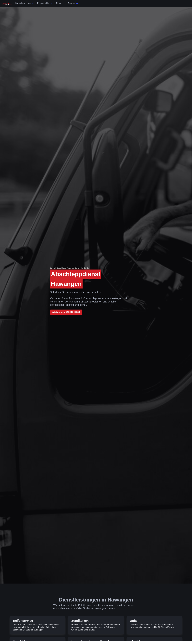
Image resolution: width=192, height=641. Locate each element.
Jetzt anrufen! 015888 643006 (66, 312)
